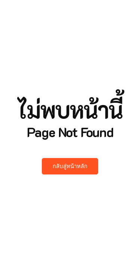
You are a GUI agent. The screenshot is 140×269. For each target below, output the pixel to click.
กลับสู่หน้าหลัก (70, 166)
